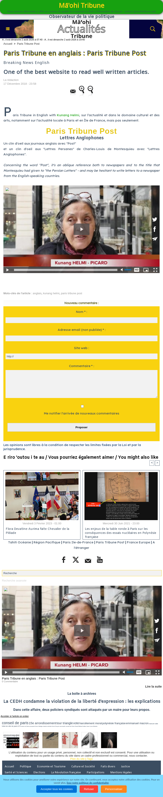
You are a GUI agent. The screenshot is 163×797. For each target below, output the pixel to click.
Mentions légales (121, 772)
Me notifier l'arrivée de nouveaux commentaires (81, 413)
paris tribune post (71, 293)
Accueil (7, 43)
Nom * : (81, 312)
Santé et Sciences (16, 772)
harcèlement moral (90, 723)
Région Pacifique (47, 542)
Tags (90, 758)
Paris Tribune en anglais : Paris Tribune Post (33, 678)
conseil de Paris (70, 726)
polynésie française (114, 723)
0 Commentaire (10, 681)
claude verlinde (47, 726)
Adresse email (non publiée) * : (81, 330)
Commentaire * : (81, 366)
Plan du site (77, 758)
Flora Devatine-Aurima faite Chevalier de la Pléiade (37, 531)
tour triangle (64, 723)
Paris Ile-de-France (78, 542)
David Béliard (79, 726)
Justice (125, 766)
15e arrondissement (42, 723)
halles (84, 726)
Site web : (81, 348)
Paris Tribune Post (28, 43)
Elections (39, 772)
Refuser (89, 789)
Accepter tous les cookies (57, 789)
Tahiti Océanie (19, 542)
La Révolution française (66, 772)
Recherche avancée (14, 580)
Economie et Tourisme (51, 766)
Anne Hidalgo (39, 726)
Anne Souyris (55, 726)
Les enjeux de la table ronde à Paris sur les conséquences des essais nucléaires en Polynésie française (120, 532)
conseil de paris (15, 723)
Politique (25, 766)
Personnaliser (113, 789)
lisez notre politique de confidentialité (88, 782)
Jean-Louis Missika (92, 726)
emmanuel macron (137, 723)
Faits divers (108, 766)
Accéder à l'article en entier (15, 716)
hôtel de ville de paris (9, 726)
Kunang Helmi (68, 115)
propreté (32, 726)
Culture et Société (83, 766)
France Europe (138, 542)
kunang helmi (51, 293)
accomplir (62, 726)
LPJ (19, 726)
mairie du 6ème (25, 726)
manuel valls (153, 724)
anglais (37, 293)
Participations (95, 772)
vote (76, 723)
